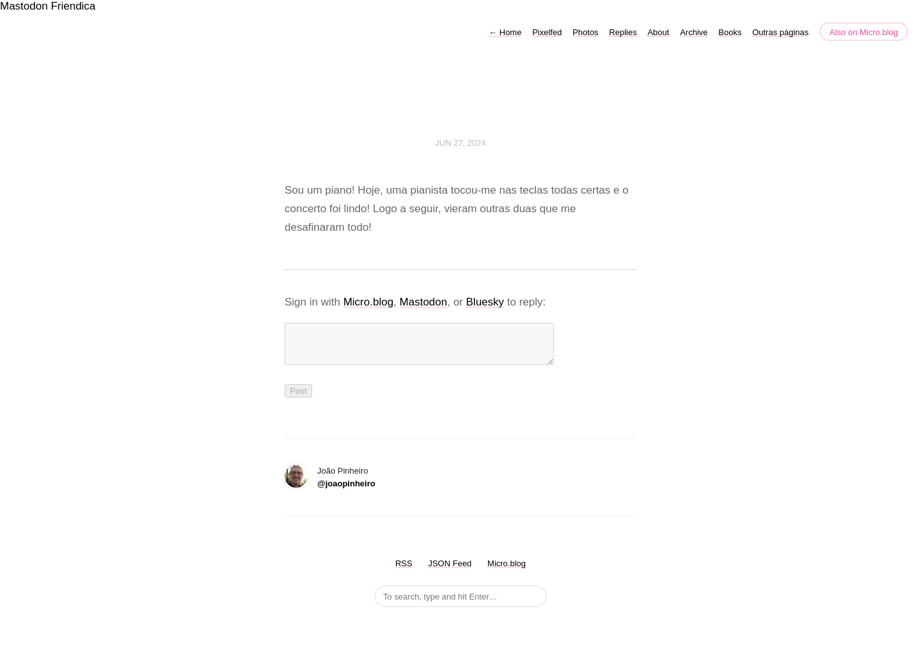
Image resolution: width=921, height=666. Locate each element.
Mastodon (24, 6)
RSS (404, 571)
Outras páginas (780, 32)
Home (505, 32)
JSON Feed (449, 571)
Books (729, 32)
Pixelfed (547, 32)
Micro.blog (368, 302)
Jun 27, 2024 (460, 143)
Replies (622, 32)
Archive (693, 32)
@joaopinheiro (346, 491)
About (658, 32)
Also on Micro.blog (864, 32)
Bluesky (485, 302)
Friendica (73, 6)
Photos (585, 32)
